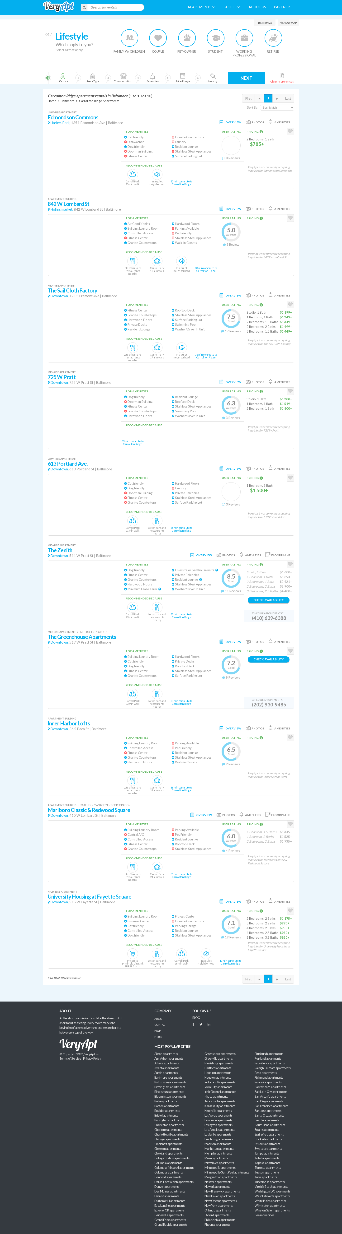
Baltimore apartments (168, 1077)
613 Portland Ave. (68, 463)
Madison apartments (217, 1144)
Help (157, 1030)
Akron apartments (166, 1054)
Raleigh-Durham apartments (273, 1068)
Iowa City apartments (218, 1087)
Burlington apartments (168, 1120)
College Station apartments (171, 1158)
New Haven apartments (219, 1196)
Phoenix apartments (217, 1224)
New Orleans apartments (220, 1201)
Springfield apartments (269, 1134)
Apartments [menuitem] (201, 7)
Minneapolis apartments (219, 1167)
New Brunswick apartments (222, 1191)
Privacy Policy (92, 1058)
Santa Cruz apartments (269, 1115)
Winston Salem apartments (272, 1210)
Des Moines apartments (169, 1191)
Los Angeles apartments (219, 1130)
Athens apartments (166, 1063)
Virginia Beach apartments (271, 1186)
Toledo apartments (267, 1158)
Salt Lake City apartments (271, 1092)
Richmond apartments (269, 1077)
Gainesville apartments (168, 1215)
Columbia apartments (168, 1163)
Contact (160, 1024)
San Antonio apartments (270, 1096)
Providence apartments (270, 1063)
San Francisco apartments (271, 1106)
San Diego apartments (269, 1101)
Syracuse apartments (268, 1148)
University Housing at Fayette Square (89, 896)
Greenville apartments (218, 1058)
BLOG (196, 1018)
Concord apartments (167, 1177)
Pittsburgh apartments (269, 1054)
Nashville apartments (217, 1182)
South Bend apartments (270, 1125)
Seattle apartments (267, 1120)
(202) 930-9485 (269, 704)
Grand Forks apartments (170, 1220)
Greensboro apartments (220, 1054)
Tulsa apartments (266, 1177)
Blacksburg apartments (169, 1092)
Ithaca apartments (216, 1096)
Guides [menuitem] (231, 7)
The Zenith (60, 550)
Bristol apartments (166, 1115)
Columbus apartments (168, 1172)
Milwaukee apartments (219, 1163)
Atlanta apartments (166, 1068)
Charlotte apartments (168, 1130)
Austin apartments (166, 1073)
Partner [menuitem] (282, 7)
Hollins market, (61, 209)
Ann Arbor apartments (168, 1058)
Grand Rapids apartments (170, 1224)
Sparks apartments (267, 1130)
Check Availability (269, 600)
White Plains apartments (270, 1201)
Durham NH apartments (169, 1201)
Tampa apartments (267, 1153)
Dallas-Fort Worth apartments (173, 1182)
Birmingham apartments (169, 1087)
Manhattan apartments (219, 1148)
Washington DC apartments (272, 1191)
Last (288, 98)
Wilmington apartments (270, 1205)
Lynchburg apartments (218, 1139)
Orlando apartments (217, 1210)
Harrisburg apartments (218, 1063)
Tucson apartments (267, 1172)
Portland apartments (268, 1058)
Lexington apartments (218, 1125)
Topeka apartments (267, 1163)
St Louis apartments (267, 1144)
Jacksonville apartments (219, 1101)
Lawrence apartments (218, 1120)
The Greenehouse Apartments (82, 637)
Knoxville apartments (218, 1111)
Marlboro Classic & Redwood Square (89, 810)
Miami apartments (216, 1158)
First (248, 98)
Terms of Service (70, 1058)
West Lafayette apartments (272, 1196)
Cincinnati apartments (168, 1144)
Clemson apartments (167, 1148)
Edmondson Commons (73, 117)
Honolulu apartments (217, 1073)
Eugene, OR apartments (169, 1210)
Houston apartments (217, 1077)
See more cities (264, 1215)
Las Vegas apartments (218, 1115)
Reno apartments (266, 1073)
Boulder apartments (167, 1111)
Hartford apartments (217, 1068)
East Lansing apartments (169, 1205)
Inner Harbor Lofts (69, 723)
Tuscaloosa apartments (270, 1182)
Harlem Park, (60, 123)
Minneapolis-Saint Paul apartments (226, 1172)
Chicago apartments (167, 1139)
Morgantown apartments (220, 1177)
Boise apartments (165, 1101)
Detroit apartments (166, 1196)
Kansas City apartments (219, 1106)
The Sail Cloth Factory (72, 290)
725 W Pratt (62, 377)
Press (158, 1036)
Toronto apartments (268, 1167)
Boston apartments (166, 1106)
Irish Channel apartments (220, 1092)
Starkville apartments (268, 1139)
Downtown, (59, 296)
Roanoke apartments (268, 1082)
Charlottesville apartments (171, 1134)
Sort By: (252, 107)
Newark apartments (217, 1186)
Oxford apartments (216, 1215)
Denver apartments (166, 1186)
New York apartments (218, 1205)
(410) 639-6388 (269, 618)
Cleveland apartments (168, 1153)
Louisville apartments (217, 1134)
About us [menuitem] (257, 7)
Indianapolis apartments (219, 1082)
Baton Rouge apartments (170, 1082)
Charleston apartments (169, 1125)
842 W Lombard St (69, 204)
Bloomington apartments (170, 1096)
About (159, 1019)
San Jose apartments (268, 1111)
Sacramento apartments (270, 1087)
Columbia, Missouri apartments (174, 1167)
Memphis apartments (218, 1153)
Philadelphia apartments (219, 1220)
